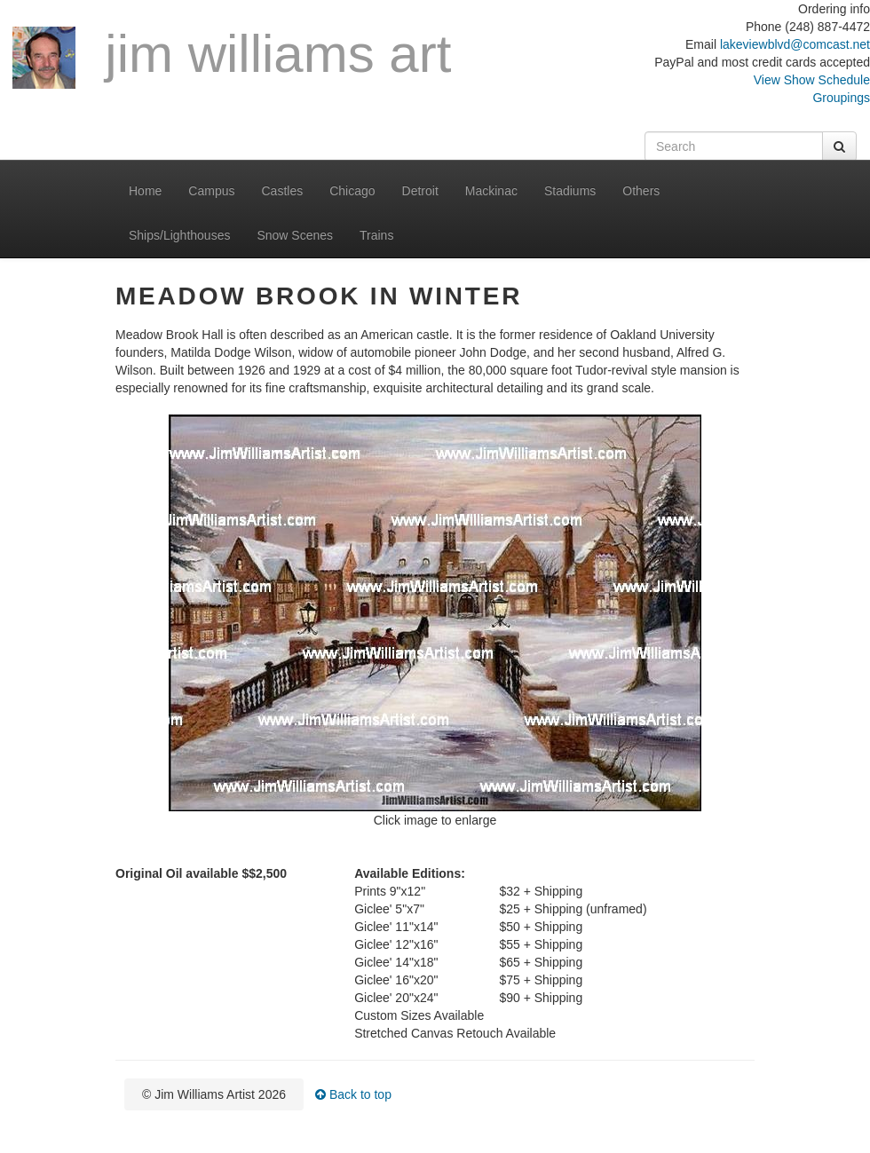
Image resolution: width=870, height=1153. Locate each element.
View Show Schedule (812, 80)
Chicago (352, 191)
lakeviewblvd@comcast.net (795, 44)
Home (145, 191)
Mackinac (491, 191)
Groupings (841, 98)
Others (641, 191)
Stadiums (570, 191)
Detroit (420, 191)
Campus (211, 191)
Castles (283, 191)
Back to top (353, 1094)
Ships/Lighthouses (179, 235)
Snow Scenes (295, 235)
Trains (376, 235)
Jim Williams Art (231, 57)
